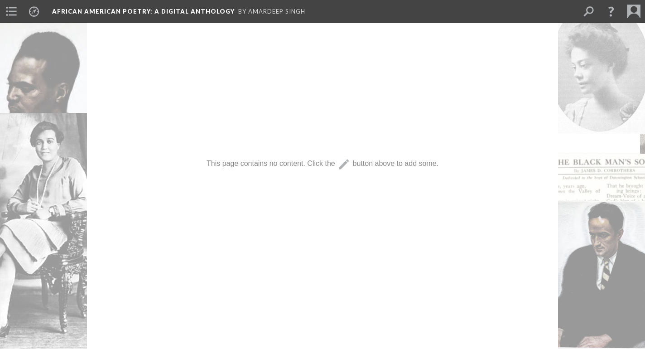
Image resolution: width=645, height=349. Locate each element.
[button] (611, 11)
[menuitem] (11, 11)
